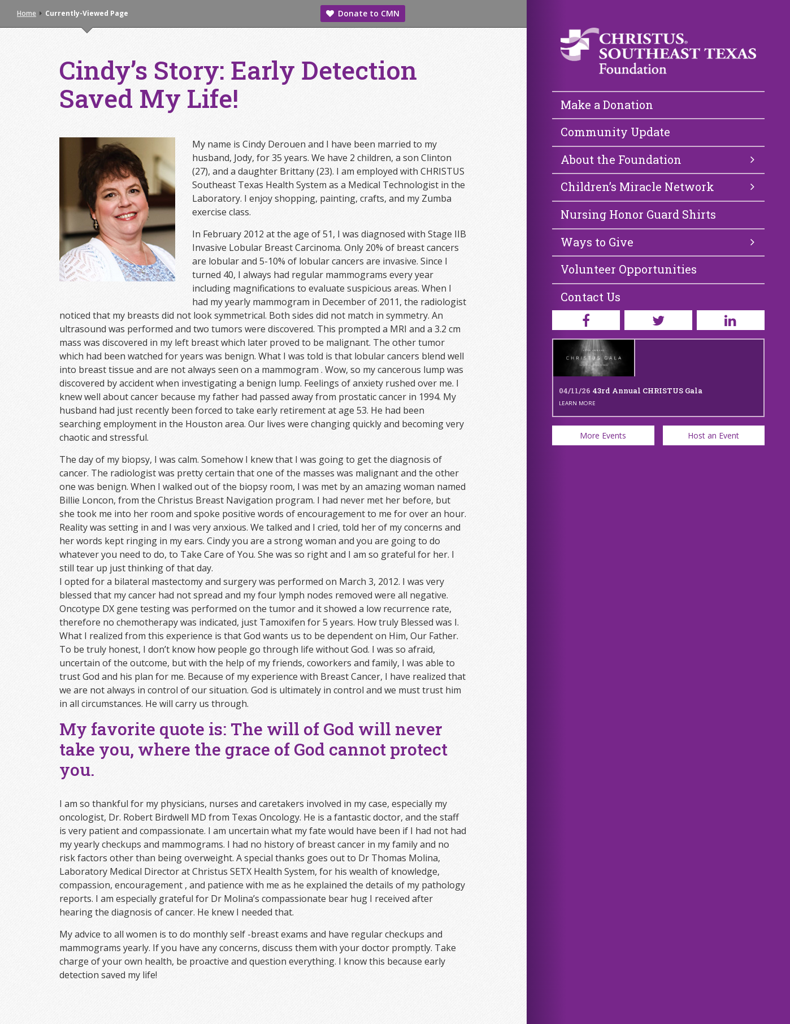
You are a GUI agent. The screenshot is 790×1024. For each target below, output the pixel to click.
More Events (603, 435)
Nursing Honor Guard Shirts (638, 214)
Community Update (615, 131)
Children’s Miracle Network (657, 186)
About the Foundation (657, 159)
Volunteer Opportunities (629, 269)
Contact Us (590, 296)
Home (26, 13)
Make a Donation (607, 104)
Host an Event (713, 435)
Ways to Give (657, 242)
